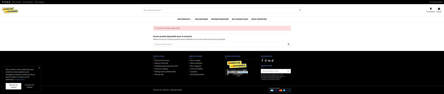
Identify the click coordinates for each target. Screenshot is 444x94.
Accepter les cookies (29, 86)
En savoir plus (19, 80)
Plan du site (159, 74)
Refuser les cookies (13, 86)
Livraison (193, 72)
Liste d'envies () (435, 2)
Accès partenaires (197, 74)
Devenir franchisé (161, 63)
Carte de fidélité (196, 69)
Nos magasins (39, 2)
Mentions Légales (161, 69)
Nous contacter (28, 2)
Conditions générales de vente (166, 66)
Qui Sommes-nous (162, 60)
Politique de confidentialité (165, 72)
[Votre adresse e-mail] (273, 71)
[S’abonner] (288, 71)
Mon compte (16, 2)
